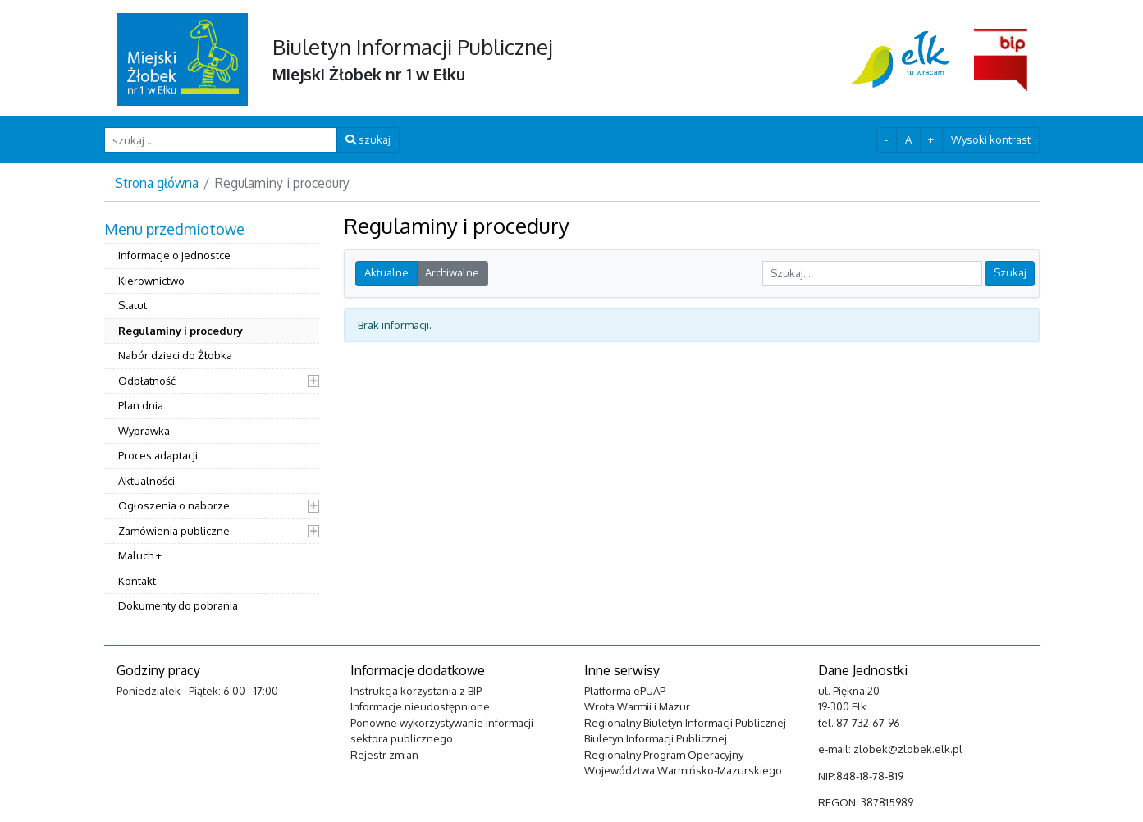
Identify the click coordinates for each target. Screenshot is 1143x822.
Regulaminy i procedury (180, 330)
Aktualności (146, 480)
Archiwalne (452, 272)
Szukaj (1010, 272)
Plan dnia (140, 405)
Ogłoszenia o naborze (174, 505)
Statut (132, 305)
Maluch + (140, 555)
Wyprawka (144, 430)
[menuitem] (212, 419)
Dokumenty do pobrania (178, 605)
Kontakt (137, 580)
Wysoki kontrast (991, 139)
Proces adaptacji (158, 455)
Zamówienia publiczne (174, 530)
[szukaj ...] (221, 140)
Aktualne (386, 272)
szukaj (368, 139)
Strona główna (157, 183)
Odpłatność (147, 380)
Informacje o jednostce (174, 255)
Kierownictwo (151, 280)
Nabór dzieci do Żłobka (175, 355)
